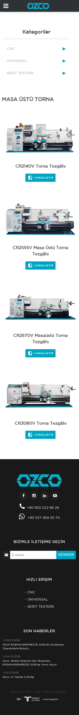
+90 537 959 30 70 (44, 517)
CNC (11, 48)
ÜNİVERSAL (17, 61)
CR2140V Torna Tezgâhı (40, 166)
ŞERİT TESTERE (20, 73)
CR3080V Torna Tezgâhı (40, 423)
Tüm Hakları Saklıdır (50, 691)
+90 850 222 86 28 (43, 507)
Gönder (66, 554)
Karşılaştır (41, 177)
